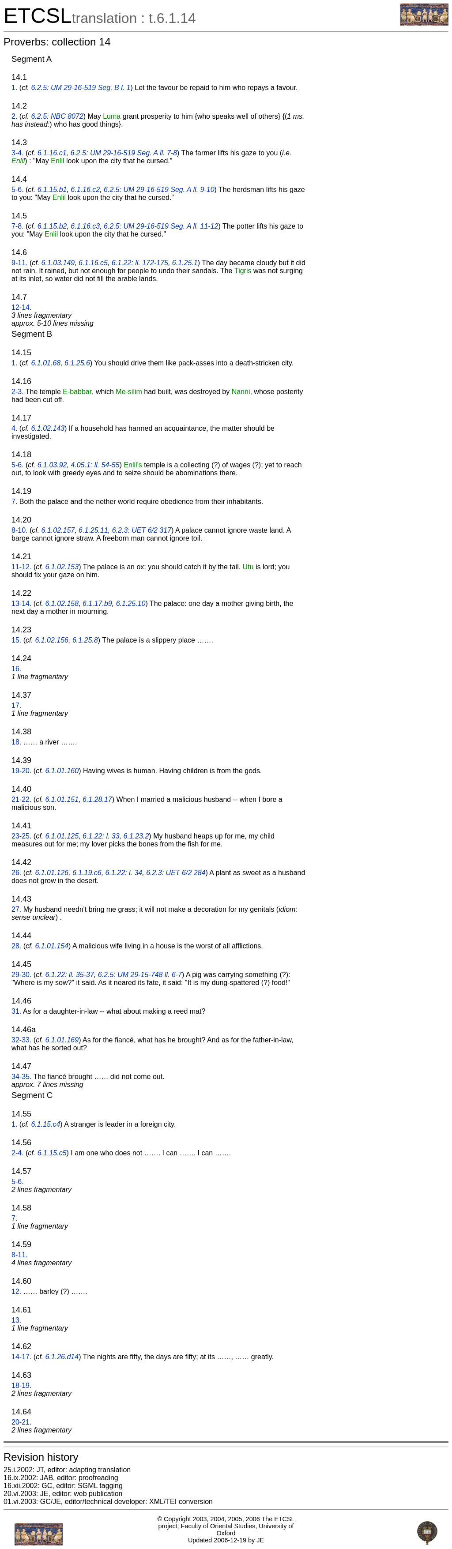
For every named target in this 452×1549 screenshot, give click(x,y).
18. (16, 742)
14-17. (21, 1357)
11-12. (21, 567)
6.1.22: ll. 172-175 (140, 263)
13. (16, 1320)
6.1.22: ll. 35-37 (69, 974)
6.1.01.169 (62, 1040)
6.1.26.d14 (62, 1357)
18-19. (21, 1385)
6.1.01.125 (62, 836)
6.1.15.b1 (52, 189)
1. (14, 87)
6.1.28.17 (97, 799)
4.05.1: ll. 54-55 (95, 465)
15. (16, 640)
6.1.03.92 (52, 465)
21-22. (21, 799)
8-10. (19, 530)
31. (16, 1011)
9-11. (19, 263)
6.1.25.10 (131, 603)
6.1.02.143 (47, 428)
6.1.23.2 (136, 836)
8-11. (19, 1255)
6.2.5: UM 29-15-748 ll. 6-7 (140, 974)
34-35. (21, 1076)
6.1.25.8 (85, 640)
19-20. (21, 770)
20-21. (21, 1422)
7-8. (17, 226)
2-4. (17, 1153)
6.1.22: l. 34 (124, 872)
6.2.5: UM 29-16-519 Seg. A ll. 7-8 (123, 153)
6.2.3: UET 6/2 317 (141, 530)
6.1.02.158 (62, 603)
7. (14, 501)
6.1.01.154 (51, 946)
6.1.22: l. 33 (101, 836)
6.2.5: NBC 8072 (57, 116)
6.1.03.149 (58, 263)
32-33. (21, 1040)
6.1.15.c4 (45, 1124)
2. (14, 116)
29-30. (21, 974)
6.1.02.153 (62, 567)
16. (16, 669)
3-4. (17, 153)
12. (16, 1291)
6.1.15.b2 (52, 226)
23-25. (21, 836)
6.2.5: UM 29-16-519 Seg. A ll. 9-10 (159, 189)
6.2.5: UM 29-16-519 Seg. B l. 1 (80, 87)
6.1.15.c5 (52, 1153)
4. (14, 428)
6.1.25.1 (185, 263)
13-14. (21, 603)
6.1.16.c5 (93, 263)
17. (16, 705)
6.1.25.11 (93, 530)
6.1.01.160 (62, 770)
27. (16, 909)
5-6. (17, 189)
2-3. (17, 391)
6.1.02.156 (51, 640)
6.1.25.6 (77, 363)
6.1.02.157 (58, 530)
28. (16, 946)
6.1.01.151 (62, 799)
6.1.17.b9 (97, 603)
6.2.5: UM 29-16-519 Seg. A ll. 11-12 (161, 226)
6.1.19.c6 (87, 872)
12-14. (21, 307)
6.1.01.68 (45, 363)
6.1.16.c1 (52, 153)
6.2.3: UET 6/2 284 (175, 872)
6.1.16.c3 (85, 226)
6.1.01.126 (51, 872)
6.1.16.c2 (85, 189)
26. (16, 872)
